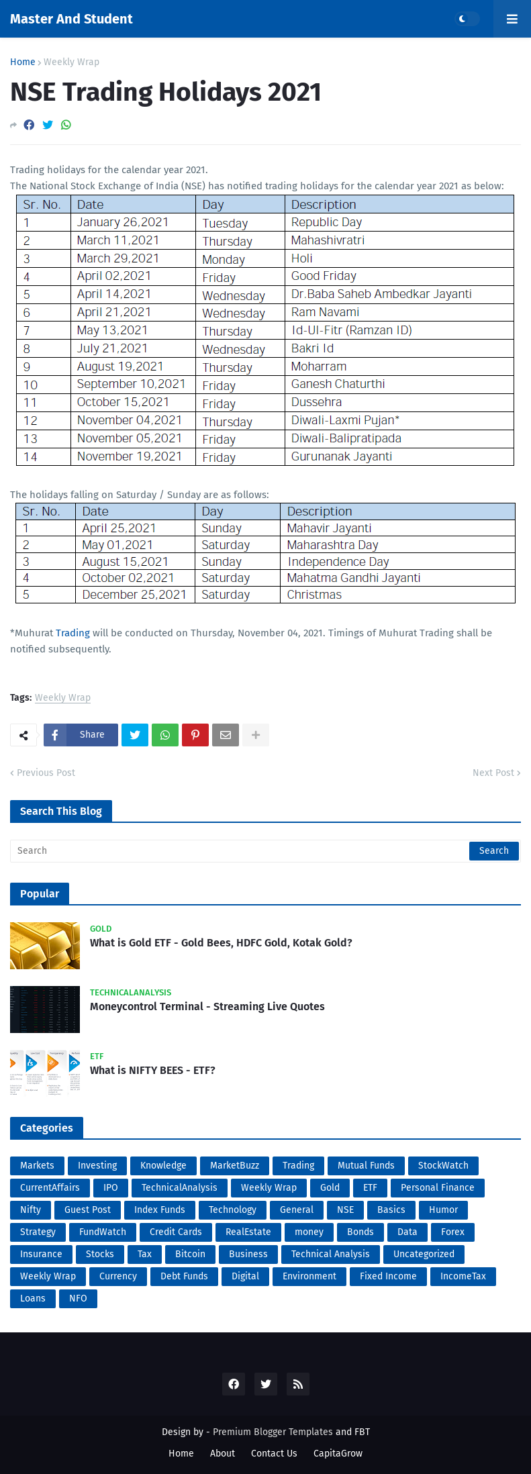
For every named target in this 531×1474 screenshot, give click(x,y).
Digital (245, 1276)
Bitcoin (190, 1254)
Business (248, 1254)
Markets (37, 1165)
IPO (110, 1187)
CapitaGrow (338, 1453)
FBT (362, 1432)
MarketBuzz (234, 1165)
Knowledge (163, 1165)
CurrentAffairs (50, 1187)
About (222, 1453)
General (296, 1210)
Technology (232, 1210)
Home (23, 62)
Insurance (41, 1254)
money (309, 1232)
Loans (33, 1298)
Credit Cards (176, 1232)
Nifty (30, 1210)
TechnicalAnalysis (180, 1187)
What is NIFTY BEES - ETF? (152, 1070)
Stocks (100, 1254)
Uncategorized (423, 1254)
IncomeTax (463, 1276)
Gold (330, 1187)
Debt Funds (184, 1276)
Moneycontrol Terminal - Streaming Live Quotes (207, 1006)
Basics (391, 1210)
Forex (453, 1232)
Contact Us (274, 1453)
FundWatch (102, 1232)
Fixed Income (388, 1276)
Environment (309, 1276)
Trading (73, 633)
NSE (345, 1210)
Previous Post (46, 773)
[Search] (265, 851)
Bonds (360, 1232)
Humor (443, 1210)
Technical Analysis (330, 1254)
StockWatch (443, 1165)
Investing (97, 1165)
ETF (370, 1187)
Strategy (38, 1232)
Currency (118, 1276)
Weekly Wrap (71, 62)
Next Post (493, 773)
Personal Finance (438, 1187)
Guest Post (87, 1210)
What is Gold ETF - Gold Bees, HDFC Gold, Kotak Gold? (221, 942)
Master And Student (71, 19)
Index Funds (159, 1210)
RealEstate (248, 1232)
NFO (78, 1298)
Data (407, 1232)
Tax (145, 1254)
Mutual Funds (366, 1165)
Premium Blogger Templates (273, 1432)
